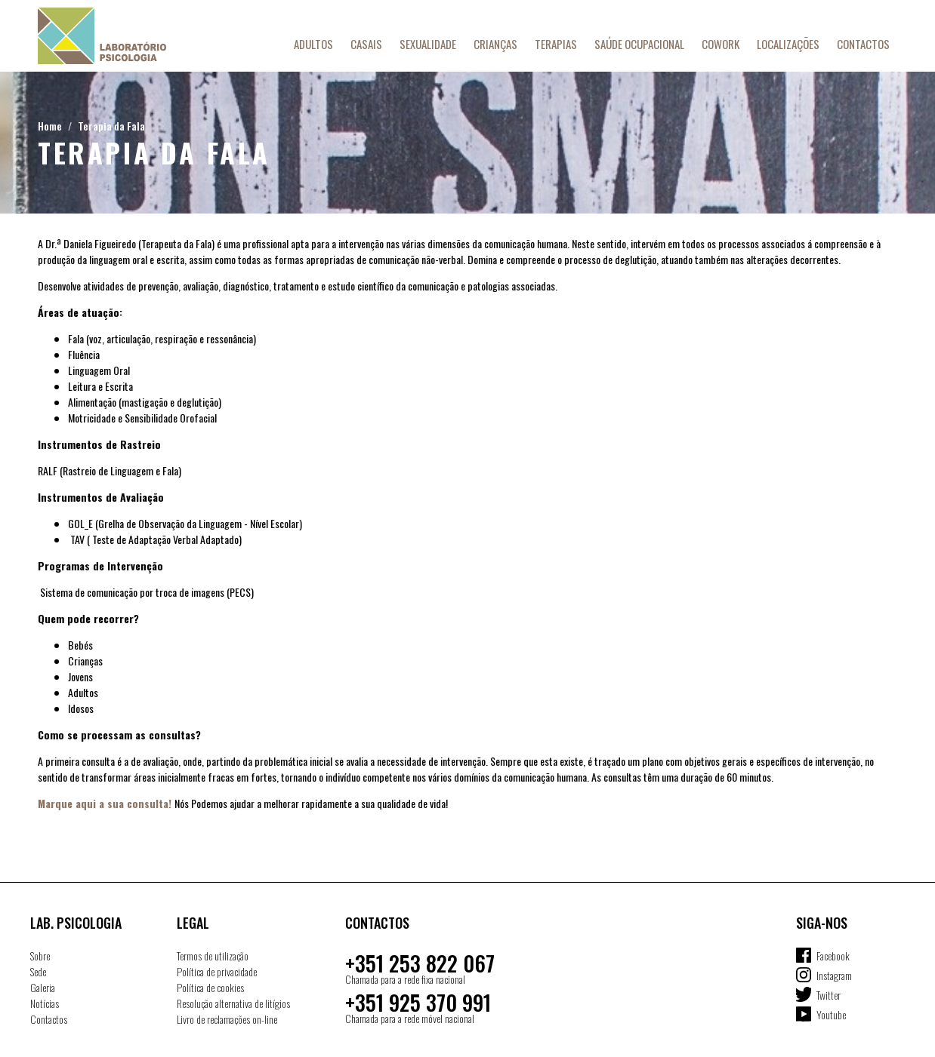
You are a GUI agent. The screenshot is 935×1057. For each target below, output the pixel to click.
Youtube (831, 1014)
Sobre (40, 955)
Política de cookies (210, 987)
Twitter (828, 995)
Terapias (556, 43)
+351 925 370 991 (418, 1002)
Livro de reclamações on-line (227, 1019)
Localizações (788, 43)
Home (50, 126)
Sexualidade (428, 43)
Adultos (313, 43)
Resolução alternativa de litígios (233, 1003)
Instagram (834, 975)
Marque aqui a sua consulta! (104, 803)
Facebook (833, 955)
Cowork (720, 43)
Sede (38, 971)
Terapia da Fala (111, 126)
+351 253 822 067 (420, 963)
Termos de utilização (212, 955)
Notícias (44, 1003)
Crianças (495, 43)
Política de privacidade (217, 971)
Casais (366, 43)
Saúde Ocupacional (639, 43)
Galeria (42, 987)
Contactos (863, 43)
